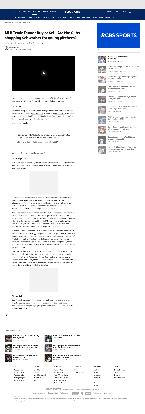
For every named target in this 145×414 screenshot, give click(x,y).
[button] (113, 17)
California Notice (59, 383)
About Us (37, 370)
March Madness (19, 380)
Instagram (97, 375)
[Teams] (71, 17)
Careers (36, 373)
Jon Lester (16, 260)
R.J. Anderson (15, 47)
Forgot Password (119, 378)
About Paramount (40, 375)
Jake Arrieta (42, 257)
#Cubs (34, 135)
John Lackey (28, 260)
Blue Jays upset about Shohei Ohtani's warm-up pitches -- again (66, 346)
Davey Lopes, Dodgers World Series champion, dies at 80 (121, 138)
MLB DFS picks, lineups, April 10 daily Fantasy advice (26, 337)
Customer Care (79, 373)
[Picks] (59, 17)
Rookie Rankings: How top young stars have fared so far (122, 78)
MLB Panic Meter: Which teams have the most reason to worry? (67, 356)
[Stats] (78, 17)
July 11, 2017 (53, 142)
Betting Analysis (19, 378)
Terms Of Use (58, 370)
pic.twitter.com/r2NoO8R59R (51, 138)
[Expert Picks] (86, 17)
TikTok (96, 373)
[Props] (65, 17)
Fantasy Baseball (27, 22)
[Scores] (29, 17)
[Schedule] (37, 17)
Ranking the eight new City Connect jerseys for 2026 (25, 356)
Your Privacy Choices (61, 378)
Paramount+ (38, 378)
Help (75, 370)
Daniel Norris (46, 116)
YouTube (96, 370)
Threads (96, 383)
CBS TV (36, 380)
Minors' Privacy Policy (61, 375)
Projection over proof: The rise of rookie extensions (123, 67)
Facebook (97, 378)
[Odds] (53, 17)
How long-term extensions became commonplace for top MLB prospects (26, 346)
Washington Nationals (26, 111)
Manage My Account (120, 370)
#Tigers (20, 138)
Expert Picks (18, 22)
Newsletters (118, 373)
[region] (43, 73)
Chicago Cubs (37, 113)
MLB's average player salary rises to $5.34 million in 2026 (122, 118)
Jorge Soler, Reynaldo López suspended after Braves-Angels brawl (123, 128)
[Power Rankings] (104, 17)
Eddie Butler (66, 254)
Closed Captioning (60, 380)
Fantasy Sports (19, 373)
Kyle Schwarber (35, 119)
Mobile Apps (18, 383)
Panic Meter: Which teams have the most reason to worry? (121, 88)
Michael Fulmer (32, 116)
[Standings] (46, 17)
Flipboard (97, 385)
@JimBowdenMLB (24, 135)
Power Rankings (9, 22)
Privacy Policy (58, 373)
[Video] (95, 17)
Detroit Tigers (59, 113)
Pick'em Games (19, 370)
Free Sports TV (19, 375)
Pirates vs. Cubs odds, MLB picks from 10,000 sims (66, 337)
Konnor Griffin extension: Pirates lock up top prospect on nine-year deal (122, 148)
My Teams (117, 375)
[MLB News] (21, 17)
